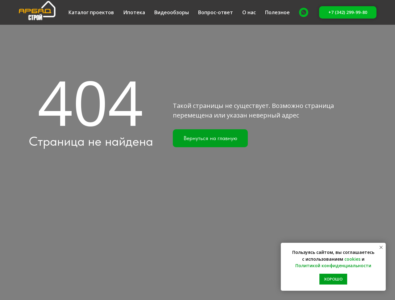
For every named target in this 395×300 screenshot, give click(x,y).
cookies (352, 259)
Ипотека (134, 12)
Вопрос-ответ (215, 12)
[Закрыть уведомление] (381, 247)
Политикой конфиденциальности (333, 265)
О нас (249, 12)
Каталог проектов (91, 12)
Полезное (277, 12)
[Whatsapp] (303, 12)
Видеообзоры (171, 12)
